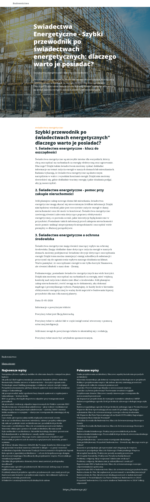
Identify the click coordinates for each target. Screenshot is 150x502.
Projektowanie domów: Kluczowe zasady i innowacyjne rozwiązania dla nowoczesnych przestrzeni (108, 394)
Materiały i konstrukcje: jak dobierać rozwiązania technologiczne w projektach (111, 379)
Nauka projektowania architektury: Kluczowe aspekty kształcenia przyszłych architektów (110, 375)
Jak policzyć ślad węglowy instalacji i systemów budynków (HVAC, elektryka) (34, 379)
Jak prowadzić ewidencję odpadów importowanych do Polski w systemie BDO (35, 404)
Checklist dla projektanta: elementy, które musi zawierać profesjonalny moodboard (33, 462)
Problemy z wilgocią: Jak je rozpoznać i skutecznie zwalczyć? (103, 458)
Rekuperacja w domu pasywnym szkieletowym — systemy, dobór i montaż (34, 409)
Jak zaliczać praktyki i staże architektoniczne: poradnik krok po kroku (32, 423)
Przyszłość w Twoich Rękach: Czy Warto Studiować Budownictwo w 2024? (109, 477)
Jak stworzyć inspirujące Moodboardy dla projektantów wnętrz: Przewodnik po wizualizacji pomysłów (36, 457)
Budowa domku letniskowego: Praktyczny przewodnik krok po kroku (106, 431)
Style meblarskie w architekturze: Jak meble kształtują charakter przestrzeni (35, 431)
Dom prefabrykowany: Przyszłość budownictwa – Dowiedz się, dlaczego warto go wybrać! (112, 443)
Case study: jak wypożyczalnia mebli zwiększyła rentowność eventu (31, 418)
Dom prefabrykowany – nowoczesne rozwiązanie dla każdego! (104, 439)
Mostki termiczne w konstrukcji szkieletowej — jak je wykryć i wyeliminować (35, 407)
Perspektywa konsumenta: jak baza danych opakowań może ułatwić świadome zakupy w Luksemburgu (36, 389)
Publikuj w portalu (102, 4)
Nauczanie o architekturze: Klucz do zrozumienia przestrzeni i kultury (32, 426)
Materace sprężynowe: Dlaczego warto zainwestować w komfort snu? (32, 437)
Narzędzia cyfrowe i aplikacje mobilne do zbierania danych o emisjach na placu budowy (36, 375)
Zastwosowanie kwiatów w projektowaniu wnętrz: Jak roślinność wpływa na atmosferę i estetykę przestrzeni (35, 476)
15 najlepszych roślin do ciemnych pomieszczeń (97, 385)
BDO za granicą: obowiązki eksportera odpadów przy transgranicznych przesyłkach (33, 400)
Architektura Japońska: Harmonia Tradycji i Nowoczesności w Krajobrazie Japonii (37, 450)
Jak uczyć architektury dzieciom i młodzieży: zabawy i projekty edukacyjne (34, 420)
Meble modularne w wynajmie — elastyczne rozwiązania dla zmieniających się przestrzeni (35, 413)
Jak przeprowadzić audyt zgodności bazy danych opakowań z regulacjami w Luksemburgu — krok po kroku (35, 394)
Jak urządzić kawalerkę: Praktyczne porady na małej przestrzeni (105, 453)
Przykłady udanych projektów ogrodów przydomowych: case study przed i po (36, 472)
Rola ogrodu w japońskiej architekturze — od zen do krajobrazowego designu (35, 453)
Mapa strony (8, 363)
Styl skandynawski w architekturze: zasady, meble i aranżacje (28, 434)
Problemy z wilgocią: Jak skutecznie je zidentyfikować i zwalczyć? (105, 461)
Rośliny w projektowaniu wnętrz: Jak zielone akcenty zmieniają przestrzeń (109, 382)
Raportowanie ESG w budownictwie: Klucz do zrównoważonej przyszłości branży (112, 469)
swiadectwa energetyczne (49, 127)
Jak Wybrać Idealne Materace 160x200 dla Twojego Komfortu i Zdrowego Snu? (36, 445)
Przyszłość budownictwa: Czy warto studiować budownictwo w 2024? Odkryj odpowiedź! (110, 481)
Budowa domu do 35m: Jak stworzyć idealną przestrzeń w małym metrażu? (109, 475)
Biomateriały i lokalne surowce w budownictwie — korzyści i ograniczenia (33, 382)
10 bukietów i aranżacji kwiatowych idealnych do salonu (26, 480)
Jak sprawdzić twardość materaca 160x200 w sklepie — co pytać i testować (34, 448)
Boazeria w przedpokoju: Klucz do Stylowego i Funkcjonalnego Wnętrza (108, 450)
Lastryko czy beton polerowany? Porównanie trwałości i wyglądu (105, 390)
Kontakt (132, 4)
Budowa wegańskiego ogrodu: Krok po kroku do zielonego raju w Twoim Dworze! (112, 407)
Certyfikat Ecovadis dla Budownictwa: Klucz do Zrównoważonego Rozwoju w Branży (110, 421)
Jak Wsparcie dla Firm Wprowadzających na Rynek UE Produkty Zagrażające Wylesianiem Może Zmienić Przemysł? (110, 416)
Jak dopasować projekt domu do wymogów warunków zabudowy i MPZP (108, 399)
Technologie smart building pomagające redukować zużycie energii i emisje (34, 385)
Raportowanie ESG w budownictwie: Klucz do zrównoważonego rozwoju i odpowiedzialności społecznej (109, 465)
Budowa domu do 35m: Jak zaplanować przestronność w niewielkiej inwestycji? (111, 472)
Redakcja (119, 4)
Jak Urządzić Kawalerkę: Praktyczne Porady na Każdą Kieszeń (104, 456)
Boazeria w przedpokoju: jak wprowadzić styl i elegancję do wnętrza (107, 448)
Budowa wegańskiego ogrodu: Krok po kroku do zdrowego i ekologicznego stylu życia (112, 402)
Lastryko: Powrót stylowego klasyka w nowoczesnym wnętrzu (104, 388)
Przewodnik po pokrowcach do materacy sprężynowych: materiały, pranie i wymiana (34, 440)
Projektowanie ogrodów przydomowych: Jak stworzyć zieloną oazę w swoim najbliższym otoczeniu (35, 468)
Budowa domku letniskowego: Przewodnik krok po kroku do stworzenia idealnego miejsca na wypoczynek (112, 435)
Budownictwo (22, 3)
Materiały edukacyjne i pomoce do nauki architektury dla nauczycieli (31, 428)
